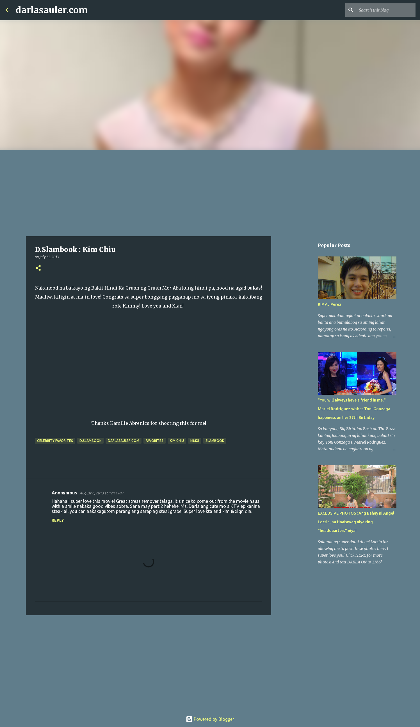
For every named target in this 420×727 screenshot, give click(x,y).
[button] (38, 268)
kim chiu (177, 440)
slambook (215, 440)
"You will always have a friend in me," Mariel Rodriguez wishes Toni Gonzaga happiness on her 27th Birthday (354, 409)
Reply (58, 520)
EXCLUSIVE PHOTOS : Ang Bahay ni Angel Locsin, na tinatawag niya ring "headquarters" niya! (356, 522)
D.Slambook (90, 440)
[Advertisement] (210, 192)
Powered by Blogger (210, 719)
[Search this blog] (386, 10)
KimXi (194, 440)
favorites (154, 440)
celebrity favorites (55, 440)
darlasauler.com (52, 10)
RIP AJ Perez (329, 304)
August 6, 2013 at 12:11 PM (101, 493)
